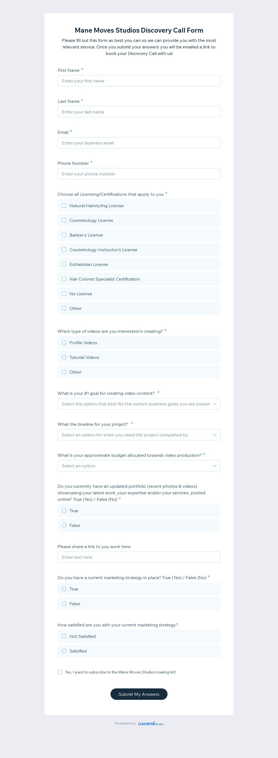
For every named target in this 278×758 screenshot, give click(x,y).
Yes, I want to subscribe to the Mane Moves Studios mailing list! (120, 672)
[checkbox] (139, 206)
